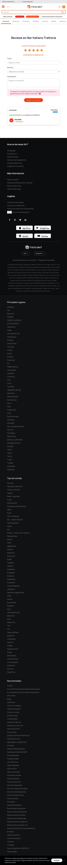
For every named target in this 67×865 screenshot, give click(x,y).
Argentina (10, 635)
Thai (8, 626)
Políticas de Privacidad (15, 202)
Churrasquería (12, 662)
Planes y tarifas (12, 179)
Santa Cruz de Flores (14, 440)
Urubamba (11, 466)
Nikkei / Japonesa (13, 496)
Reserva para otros (14, 186)
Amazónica (11, 582)
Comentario (11, 76)
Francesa (10, 576)
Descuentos (19, 17)
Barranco (10, 313)
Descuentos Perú (13, 729)
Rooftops (10, 831)
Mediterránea (12, 536)
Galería (53, 21)
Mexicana (10, 616)
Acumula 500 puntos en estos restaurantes (23, 692)
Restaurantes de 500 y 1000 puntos (52, 17)
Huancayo (11, 360)
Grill (8, 629)
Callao (9, 330)
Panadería (11, 569)
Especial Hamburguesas (16, 749)
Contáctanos (12, 154)
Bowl (9, 619)
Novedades (11, 150)
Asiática (10, 566)
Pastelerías (11, 579)
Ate (8, 310)
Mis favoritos (12, 768)
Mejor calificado (7, 17)
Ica (8, 363)
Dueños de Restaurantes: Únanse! (20, 183)
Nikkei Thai (11, 622)
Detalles (36, 21)
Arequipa (10, 307)
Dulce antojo (11, 732)
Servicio (10, 67)
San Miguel (11, 433)
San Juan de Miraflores (15, 426)
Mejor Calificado (13, 765)
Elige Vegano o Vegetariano (17, 742)
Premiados (11, 802)
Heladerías (11, 589)
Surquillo (10, 446)
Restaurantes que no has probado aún (21, 828)
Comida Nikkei (12, 719)
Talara (9, 453)
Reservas (16, 21)
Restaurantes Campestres (17, 812)
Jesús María (11, 370)
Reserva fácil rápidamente (16, 160)
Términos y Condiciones (16, 205)
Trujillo (9, 459)
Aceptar (57, 860)
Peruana (10, 483)
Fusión (9, 500)
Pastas (9, 539)
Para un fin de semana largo (17, 788)
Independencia (12, 367)
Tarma (9, 456)
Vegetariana (11, 546)
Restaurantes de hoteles (16, 815)
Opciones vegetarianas (15, 592)
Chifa (9, 543)
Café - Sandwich (13, 516)
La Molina (10, 373)
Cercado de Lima (13, 333)
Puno (9, 413)
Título (9, 58)
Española (10, 606)
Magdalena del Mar (14, 390)
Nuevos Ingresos (13, 778)
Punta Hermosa (13, 416)
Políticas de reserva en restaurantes (20, 208)
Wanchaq (10, 469)
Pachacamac (12, 400)
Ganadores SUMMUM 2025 (17, 752)
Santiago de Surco (14, 443)
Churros (10, 642)
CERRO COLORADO (14, 320)
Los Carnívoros (12, 762)
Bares (9, 699)
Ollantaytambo (12, 396)
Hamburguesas (12, 523)
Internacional (12, 503)
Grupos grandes (13, 755)
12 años (10, 686)
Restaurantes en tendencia (17, 822)
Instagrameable (13, 759)
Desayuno (11, 553)
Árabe (9, 652)
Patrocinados (12, 851)
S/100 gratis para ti (32, 17)
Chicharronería (12, 659)
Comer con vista (13, 712)
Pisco (9, 403)
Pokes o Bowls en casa (15, 795)
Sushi (9, 513)
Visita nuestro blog (14, 189)
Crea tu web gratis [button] (27, 1)
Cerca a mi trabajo (14, 705)
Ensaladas (11, 572)
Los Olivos (10, 386)
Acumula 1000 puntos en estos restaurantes (23, 689)
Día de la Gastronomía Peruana (18, 735)
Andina (9, 599)
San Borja (10, 420)
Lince (9, 383)
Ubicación (26, 21)
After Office (11, 696)
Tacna (9, 449)
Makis (9, 509)
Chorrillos (10, 347)
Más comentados (13, 772)
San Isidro (10, 423)
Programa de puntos (14, 163)
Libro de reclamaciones (18, 212)
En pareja (10, 745)
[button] (9, 2)
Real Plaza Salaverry (14, 805)
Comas (9, 350)
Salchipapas (11, 655)
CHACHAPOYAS (13, 323)
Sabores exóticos (13, 835)
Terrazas (10, 841)
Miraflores (11, 393)
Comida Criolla (12, 715)
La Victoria (11, 376)
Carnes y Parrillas (13, 490)
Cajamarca (11, 327)
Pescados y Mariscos (15, 486)
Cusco (9, 353)
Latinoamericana (13, 612)
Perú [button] (25, 253)
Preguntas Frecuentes (15, 166)
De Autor (10, 669)
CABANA (10, 317)
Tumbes (10, 463)
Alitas (9, 596)
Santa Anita (11, 436)
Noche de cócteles (14, 775)
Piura (9, 406)
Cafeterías (11, 702)
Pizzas (9, 526)
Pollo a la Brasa (12, 798)
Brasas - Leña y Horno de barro (18, 533)
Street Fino (11, 672)
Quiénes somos (12, 157)
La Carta (45, 21)
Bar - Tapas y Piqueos (15, 519)
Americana (11, 556)
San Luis (10, 430)
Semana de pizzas (13, 838)
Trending (10, 845)
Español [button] (39, 253)
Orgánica (10, 563)
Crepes (10, 645)
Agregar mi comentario (33, 100)
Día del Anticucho (13, 739)
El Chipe (10, 357)
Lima (9, 380)
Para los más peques (14, 785)
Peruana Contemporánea (16, 506)
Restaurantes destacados (16, 818)
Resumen (6, 21)
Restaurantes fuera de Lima (17, 825)
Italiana (9, 493)
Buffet (9, 559)
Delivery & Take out (14, 722)
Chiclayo (10, 340)
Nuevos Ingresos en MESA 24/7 (18, 848)
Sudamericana (12, 649)
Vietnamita (11, 665)
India (9, 609)
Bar (8, 529)
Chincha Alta (11, 343)
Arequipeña (11, 639)
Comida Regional (13, 586)
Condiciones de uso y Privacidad (24, 260)
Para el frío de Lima (14, 782)
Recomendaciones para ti (16, 808)
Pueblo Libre (11, 410)
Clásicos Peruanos (14, 709)
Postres (10, 549)
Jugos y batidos (12, 632)
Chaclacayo (11, 337)
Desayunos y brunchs (15, 725)
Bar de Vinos (11, 602)
